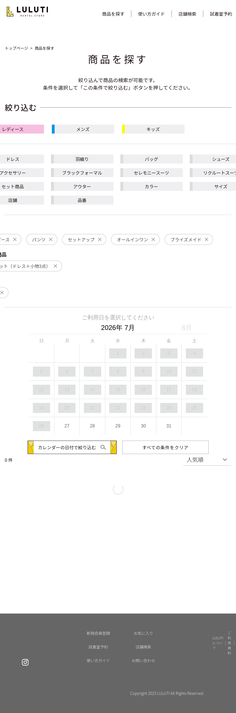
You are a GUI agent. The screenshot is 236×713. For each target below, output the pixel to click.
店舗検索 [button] (187, 13)
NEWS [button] (197, 673)
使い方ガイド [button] (151, 13)
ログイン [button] (144, 631)
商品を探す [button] (201, 639)
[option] (118, 353)
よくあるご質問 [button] (204, 664)
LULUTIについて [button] (205, 656)
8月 (187, 327)
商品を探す (113, 13)
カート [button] (142, 648)
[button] (36, 14)
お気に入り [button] (145, 639)
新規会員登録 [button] (147, 623)
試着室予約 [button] (201, 623)
